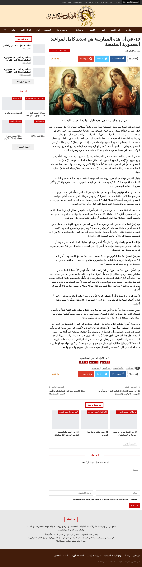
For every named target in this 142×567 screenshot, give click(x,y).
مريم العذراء (78, 30)
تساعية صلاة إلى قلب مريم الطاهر (17, 45)
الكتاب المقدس (66, 2)
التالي (126, 444)
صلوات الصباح (39, 121)
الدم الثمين (115, 30)
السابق (133, 444)
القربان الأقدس (25, 30)
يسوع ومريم (95, 368)
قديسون (47, 30)
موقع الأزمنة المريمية (101, 2)
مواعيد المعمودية (118, 368)
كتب (103, 30)
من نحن (117, 2)
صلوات (128, 30)
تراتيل (13, 30)
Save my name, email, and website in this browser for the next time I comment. (104, 499)
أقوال (38, 30)
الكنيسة (92, 30)
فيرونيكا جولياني (88, 2)
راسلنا (111, 2)
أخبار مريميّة (17, 98)
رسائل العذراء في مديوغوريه (35, 98)
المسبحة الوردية (77, 2)
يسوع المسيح (106, 368)
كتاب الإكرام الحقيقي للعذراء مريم (59, 50)
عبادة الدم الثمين (15, 121)
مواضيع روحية (62, 30)
